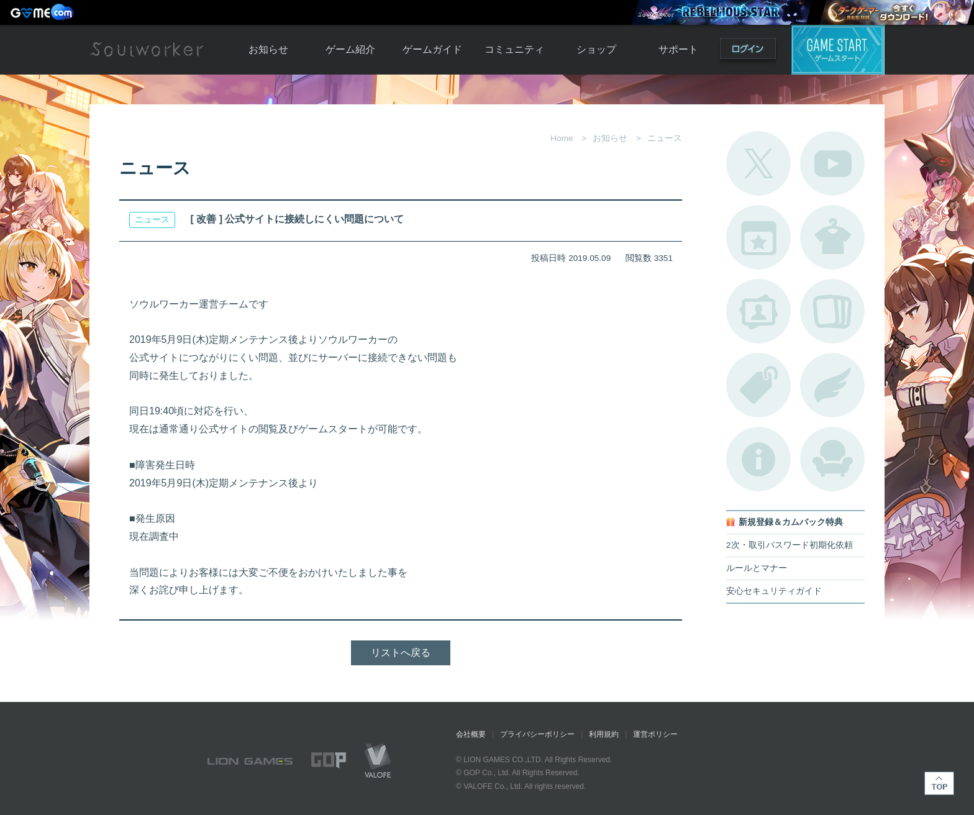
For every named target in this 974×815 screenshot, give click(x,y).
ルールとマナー (756, 568)
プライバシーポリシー (537, 734)
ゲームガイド (432, 49)
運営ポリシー (655, 734)
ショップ (596, 49)
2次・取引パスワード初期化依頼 (789, 545)
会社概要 (471, 734)
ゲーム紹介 (350, 49)
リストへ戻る (400, 652)
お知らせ (268, 49)
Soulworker (146, 50)
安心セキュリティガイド (774, 591)
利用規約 (604, 734)
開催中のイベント (758, 237)
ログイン (748, 51)
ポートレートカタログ (758, 311)
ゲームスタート (838, 50)
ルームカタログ (832, 459)
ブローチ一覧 (832, 385)
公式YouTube (832, 163)
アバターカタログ (832, 237)
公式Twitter (758, 163)
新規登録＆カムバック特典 (791, 522)
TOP (939, 783)
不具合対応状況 (758, 459)
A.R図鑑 (832, 311)
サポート (678, 49)
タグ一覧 (758, 385)
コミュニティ (514, 49)
